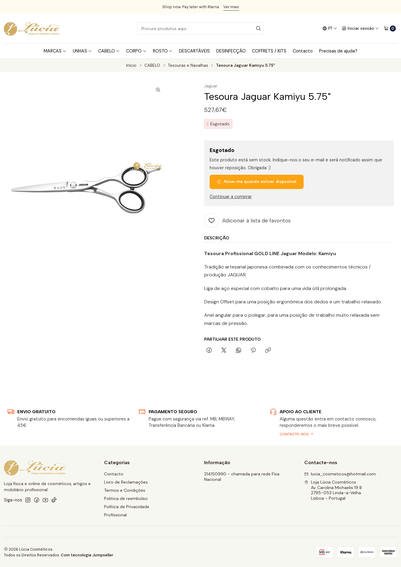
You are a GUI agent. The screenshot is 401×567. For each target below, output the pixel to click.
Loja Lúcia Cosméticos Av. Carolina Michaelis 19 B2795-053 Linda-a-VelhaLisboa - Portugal (333, 490)
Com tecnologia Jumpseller (87, 555)
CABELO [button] (109, 51)
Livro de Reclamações (126, 482)
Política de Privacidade (126, 506)
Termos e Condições (124, 490)
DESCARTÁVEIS (194, 51)
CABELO (152, 65)
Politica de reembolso (126, 498)
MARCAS (55, 51)
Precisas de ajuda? (338, 51)
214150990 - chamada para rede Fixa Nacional (241, 476)
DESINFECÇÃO (231, 51)
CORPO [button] (136, 51)
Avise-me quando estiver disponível (256, 181)
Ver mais (231, 6)
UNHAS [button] (82, 51)
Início (131, 65)
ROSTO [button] (163, 51)
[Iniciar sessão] (360, 28)
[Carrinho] (389, 28)
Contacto (303, 51)
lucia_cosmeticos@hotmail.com (340, 474)
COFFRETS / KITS (269, 51)
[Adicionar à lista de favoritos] (247, 220)
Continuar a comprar (231, 196)
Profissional (115, 515)
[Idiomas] (330, 28)
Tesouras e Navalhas (188, 65)
